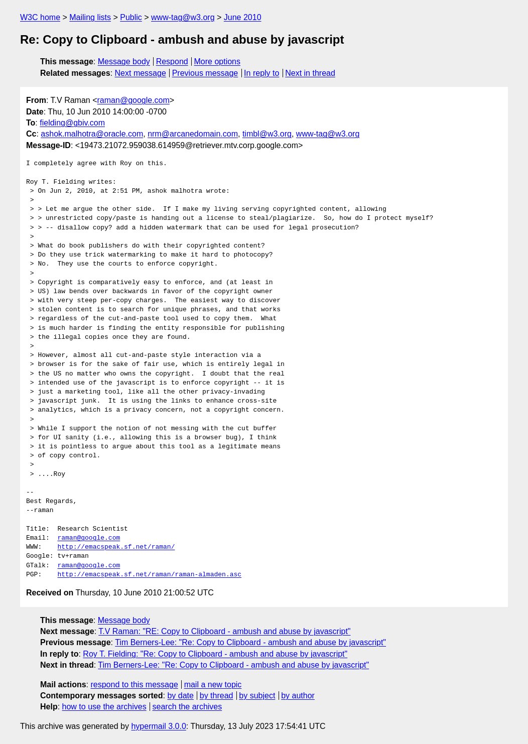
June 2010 (242, 17)
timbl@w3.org (267, 134)
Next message (140, 73)
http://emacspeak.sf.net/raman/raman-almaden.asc (149, 574)
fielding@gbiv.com (72, 122)
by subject (257, 695)
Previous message (205, 73)
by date (180, 695)
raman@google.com (133, 100)
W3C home (40, 17)
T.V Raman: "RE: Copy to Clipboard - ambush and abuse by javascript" (224, 631)
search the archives (187, 706)
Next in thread (310, 73)
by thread (216, 695)
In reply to (261, 73)
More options (217, 61)
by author (298, 695)
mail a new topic (213, 684)
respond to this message (134, 684)
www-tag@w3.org (183, 17)
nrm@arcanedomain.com (193, 134)
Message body (124, 61)
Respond (172, 61)
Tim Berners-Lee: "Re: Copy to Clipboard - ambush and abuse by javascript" (250, 642)
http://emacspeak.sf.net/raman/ (116, 547)
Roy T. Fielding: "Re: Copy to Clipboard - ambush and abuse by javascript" (215, 654)
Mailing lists (90, 17)
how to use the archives (104, 706)
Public (131, 17)
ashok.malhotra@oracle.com (92, 134)
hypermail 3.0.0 (158, 726)
